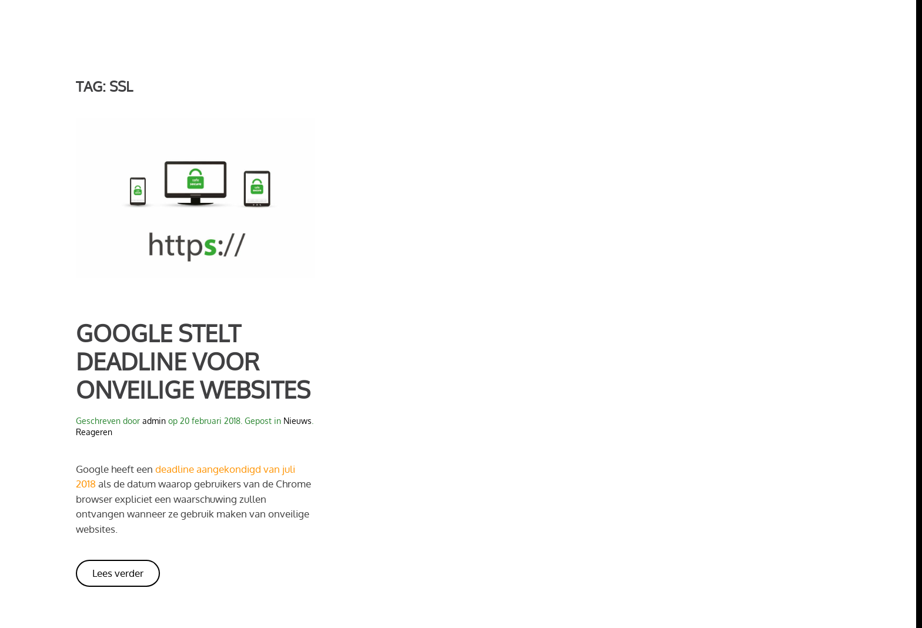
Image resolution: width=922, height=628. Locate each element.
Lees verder (117, 573)
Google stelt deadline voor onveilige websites (193, 361)
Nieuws (297, 421)
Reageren (94, 432)
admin (154, 421)
